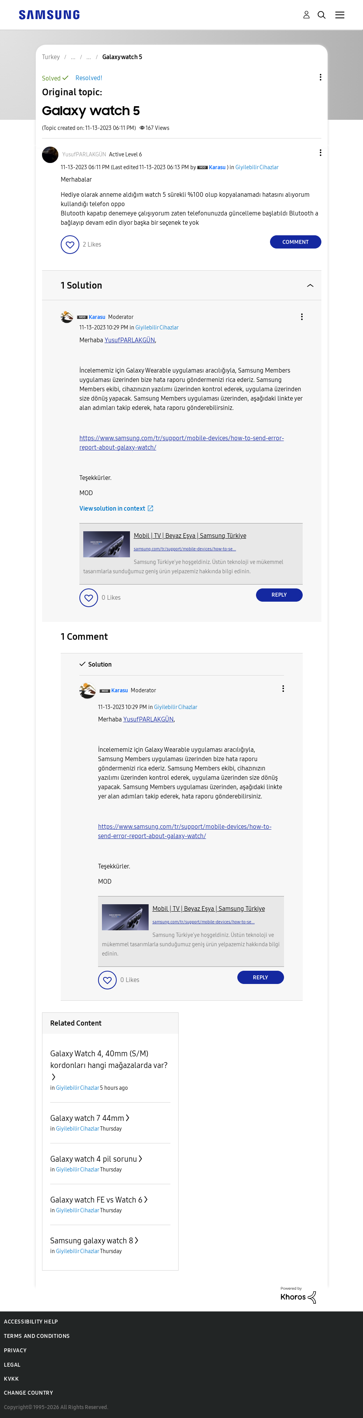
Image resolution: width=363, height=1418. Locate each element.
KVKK (11, 1379)
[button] (307, 153)
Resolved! (88, 78)
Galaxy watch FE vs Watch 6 (96, 1199)
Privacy (15, 1350)
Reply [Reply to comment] (279, 595)
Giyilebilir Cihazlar (257, 167)
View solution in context (112, 508)
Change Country (28, 1393)
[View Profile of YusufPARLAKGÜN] (84, 154)
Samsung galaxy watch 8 (91, 1240)
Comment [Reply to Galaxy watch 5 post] (295, 242)
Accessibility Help (31, 1321)
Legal (12, 1365)
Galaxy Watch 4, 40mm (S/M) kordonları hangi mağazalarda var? (109, 1059)
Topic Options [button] (307, 77)
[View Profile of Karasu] (217, 167)
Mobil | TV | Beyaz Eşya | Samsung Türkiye (190, 535)
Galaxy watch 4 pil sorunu (93, 1159)
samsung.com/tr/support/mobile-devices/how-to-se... (185, 548)
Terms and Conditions (37, 1336)
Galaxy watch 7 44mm (87, 1118)
